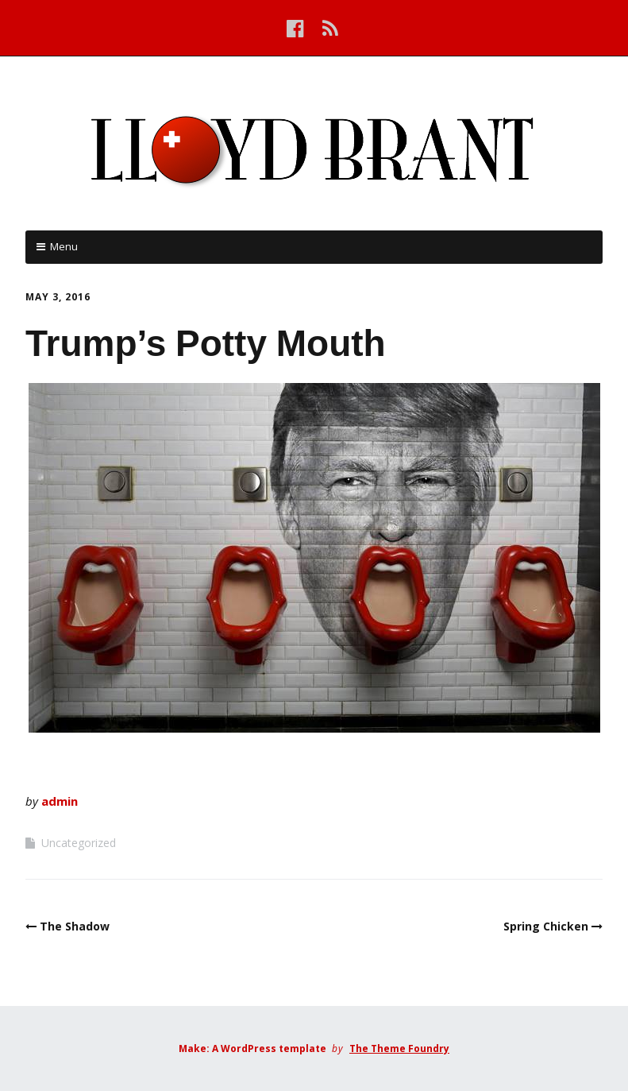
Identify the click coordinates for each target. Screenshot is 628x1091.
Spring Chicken (545, 926)
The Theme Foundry (399, 1048)
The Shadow (75, 926)
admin (59, 801)
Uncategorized (78, 842)
